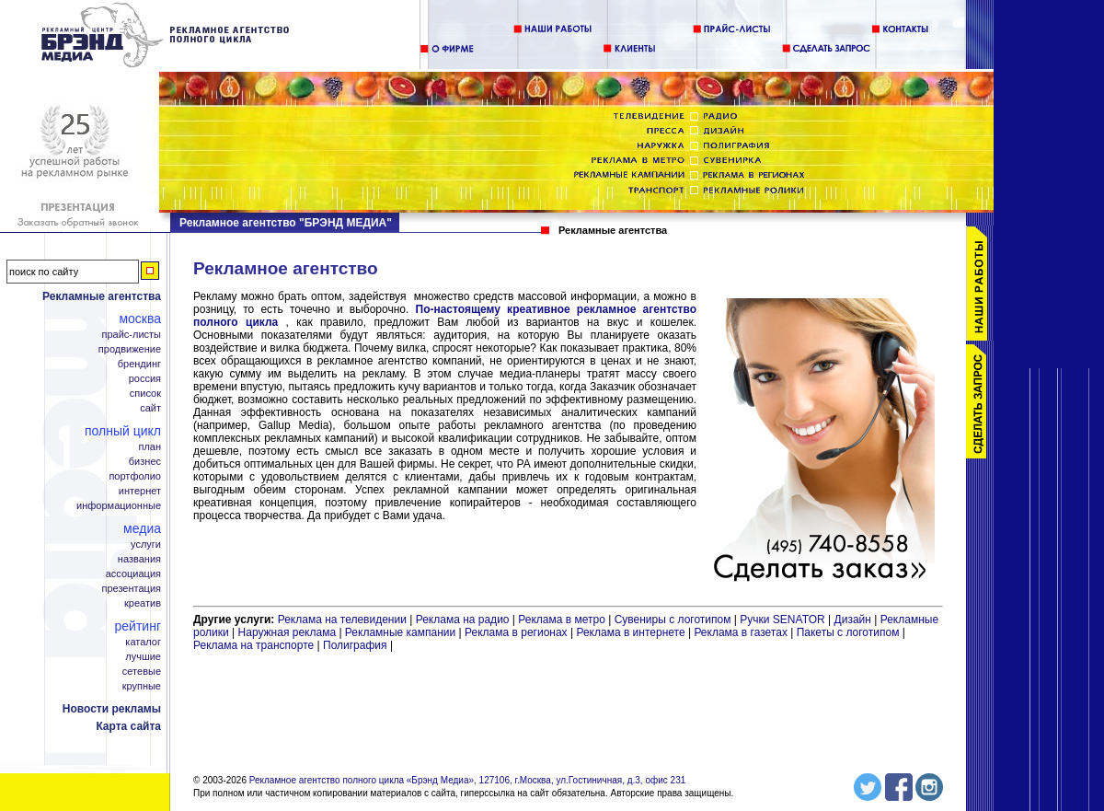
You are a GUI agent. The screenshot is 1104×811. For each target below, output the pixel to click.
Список (145, 393)
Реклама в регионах (516, 632)
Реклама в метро (561, 619)
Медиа (142, 528)
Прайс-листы (131, 335)
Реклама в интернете (630, 632)
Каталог (143, 642)
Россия (145, 379)
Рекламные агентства (101, 296)
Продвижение (129, 349)
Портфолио (135, 476)
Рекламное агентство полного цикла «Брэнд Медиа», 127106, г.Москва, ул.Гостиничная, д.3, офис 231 (467, 780)
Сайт (150, 408)
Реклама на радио (463, 619)
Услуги (146, 544)
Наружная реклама (287, 632)
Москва (140, 318)
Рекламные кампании (400, 632)
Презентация (132, 589)
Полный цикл (123, 430)
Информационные (118, 506)
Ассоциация (133, 574)
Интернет (140, 491)
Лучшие (143, 657)
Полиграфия (355, 645)
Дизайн (852, 619)
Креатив (142, 603)
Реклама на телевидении (342, 619)
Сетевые (141, 671)
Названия (139, 559)
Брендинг (139, 364)
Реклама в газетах (742, 632)
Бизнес (145, 462)
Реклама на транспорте (253, 645)
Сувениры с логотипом (673, 619)
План (149, 447)
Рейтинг (138, 626)
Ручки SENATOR (782, 619)
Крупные (141, 686)
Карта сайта (128, 726)
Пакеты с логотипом (848, 632)
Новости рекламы (112, 708)
